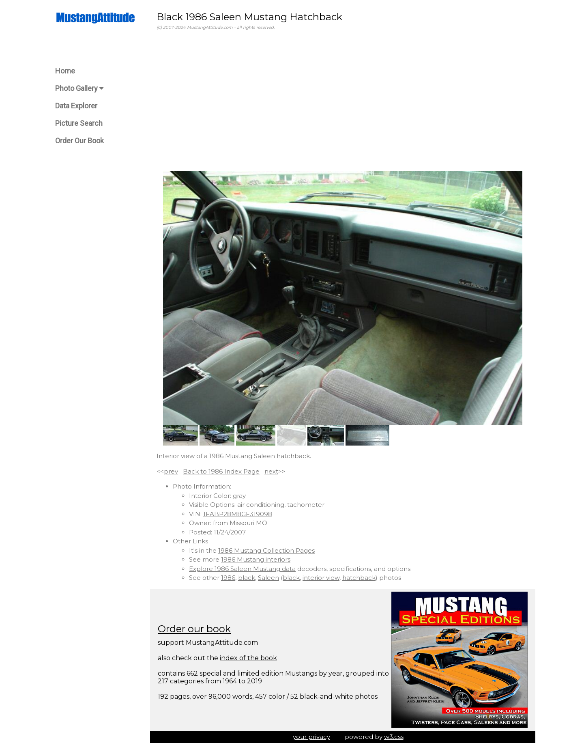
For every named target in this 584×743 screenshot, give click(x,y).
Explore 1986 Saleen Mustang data (242, 569)
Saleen (268, 577)
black (246, 577)
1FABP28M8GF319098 (237, 514)
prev (171, 471)
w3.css (394, 737)
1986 (228, 577)
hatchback (359, 577)
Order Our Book (79, 140)
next (271, 471)
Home (65, 71)
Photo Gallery (79, 88)
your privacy (311, 737)
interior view (321, 577)
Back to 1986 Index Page (221, 471)
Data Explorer (76, 105)
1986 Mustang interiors (255, 559)
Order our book (194, 629)
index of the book (248, 658)
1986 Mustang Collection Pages (266, 550)
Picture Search (79, 123)
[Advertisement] (342, 101)
